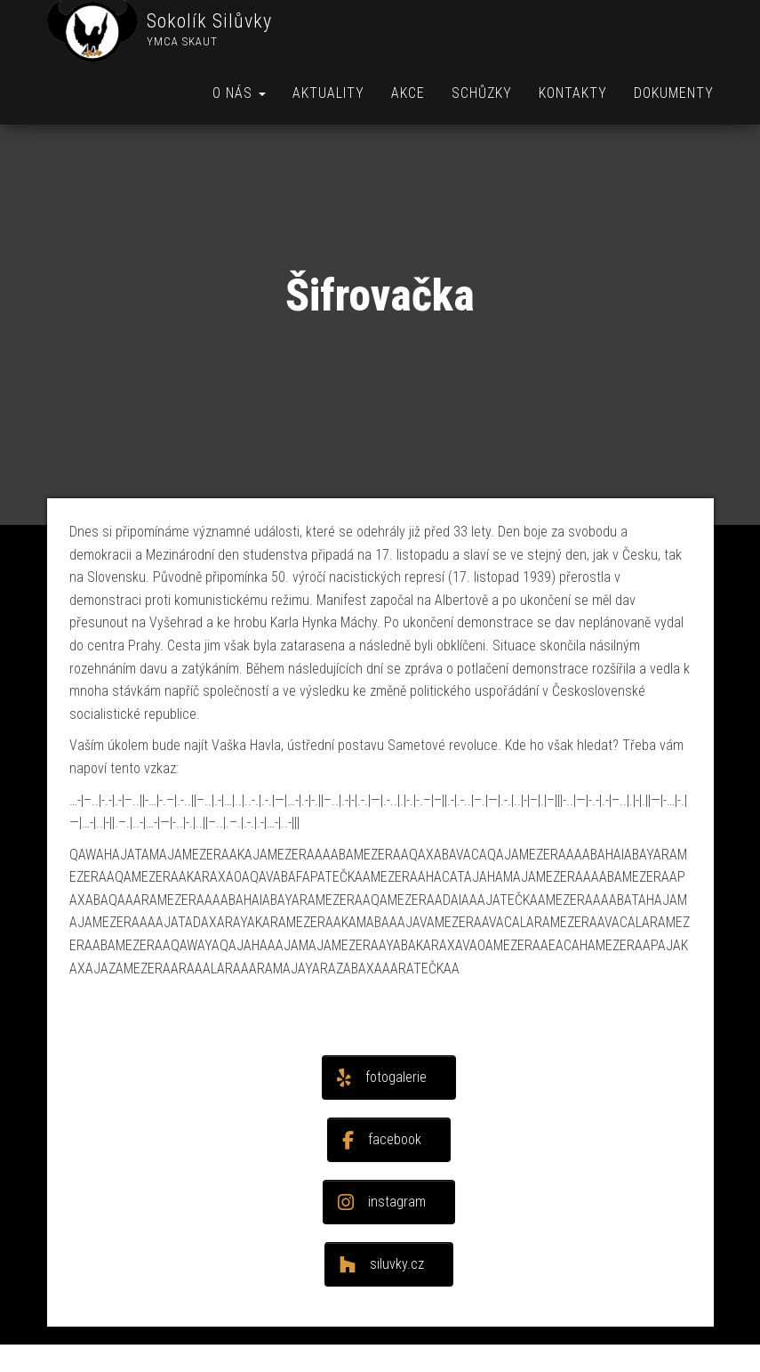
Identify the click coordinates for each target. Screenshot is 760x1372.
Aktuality (328, 93)
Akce (408, 93)
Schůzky (482, 93)
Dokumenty (674, 93)
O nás (239, 93)
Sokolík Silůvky (209, 21)
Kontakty (573, 93)
